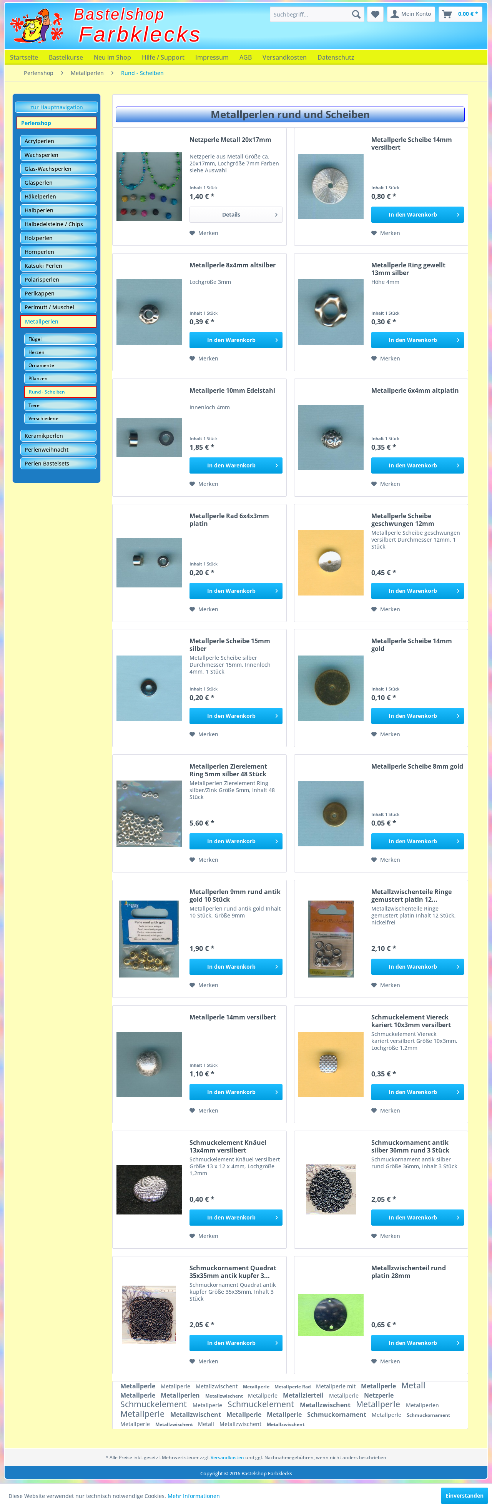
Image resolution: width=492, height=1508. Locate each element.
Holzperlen (39, 238)
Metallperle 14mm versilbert (232, 1017)
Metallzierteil (304, 1395)
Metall (413, 1385)
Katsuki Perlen (43, 265)
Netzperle (379, 1395)
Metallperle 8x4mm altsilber (232, 265)
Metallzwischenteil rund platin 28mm (408, 1271)
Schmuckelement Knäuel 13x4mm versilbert (227, 1146)
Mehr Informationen (194, 1496)
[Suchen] (356, 14)
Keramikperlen (44, 435)
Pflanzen (38, 378)
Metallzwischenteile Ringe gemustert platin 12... (411, 895)
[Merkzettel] (375, 14)
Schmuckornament (337, 1414)
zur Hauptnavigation (56, 107)
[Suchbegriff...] (317, 14)
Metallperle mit (336, 1386)
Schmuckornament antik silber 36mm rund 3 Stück (410, 1146)
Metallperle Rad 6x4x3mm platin (229, 519)
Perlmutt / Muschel (49, 307)
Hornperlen (39, 251)
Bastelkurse (66, 57)
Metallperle (138, 1386)
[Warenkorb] (460, 14)
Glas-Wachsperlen (48, 168)
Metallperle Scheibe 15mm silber (229, 644)
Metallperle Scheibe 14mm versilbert (411, 143)
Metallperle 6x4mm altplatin (415, 391)
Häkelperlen (40, 196)
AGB (245, 57)
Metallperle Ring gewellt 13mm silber (408, 269)
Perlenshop (36, 123)
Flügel (35, 339)
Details (250, 213)
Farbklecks (140, 34)
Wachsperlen (41, 154)
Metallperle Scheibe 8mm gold (417, 766)
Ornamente (41, 365)
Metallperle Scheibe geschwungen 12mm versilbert (402, 519)
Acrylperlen (39, 141)
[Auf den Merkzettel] (203, 233)
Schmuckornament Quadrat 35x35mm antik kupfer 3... (232, 1271)
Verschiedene (43, 418)
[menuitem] (317, 14)
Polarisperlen (42, 279)
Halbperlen (39, 210)
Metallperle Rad (293, 1386)
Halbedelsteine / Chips (54, 224)
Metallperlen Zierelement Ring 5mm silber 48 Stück (228, 770)
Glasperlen (39, 182)
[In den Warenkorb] (417, 215)
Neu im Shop (112, 57)
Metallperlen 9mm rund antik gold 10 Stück (235, 895)
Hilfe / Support (163, 57)
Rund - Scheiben (47, 392)
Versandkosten (285, 57)
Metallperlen (41, 321)
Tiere (34, 405)
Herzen (36, 352)
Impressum (212, 57)
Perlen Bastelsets (47, 463)
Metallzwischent (217, 1386)
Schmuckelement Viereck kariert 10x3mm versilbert (411, 1021)
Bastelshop (119, 14)
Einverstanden (464, 1495)
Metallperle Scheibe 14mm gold (411, 644)
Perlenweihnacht (46, 449)
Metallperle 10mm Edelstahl (232, 391)
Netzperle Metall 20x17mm (230, 140)
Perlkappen (40, 293)
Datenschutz (335, 57)
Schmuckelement (154, 1404)
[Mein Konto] (411, 14)
